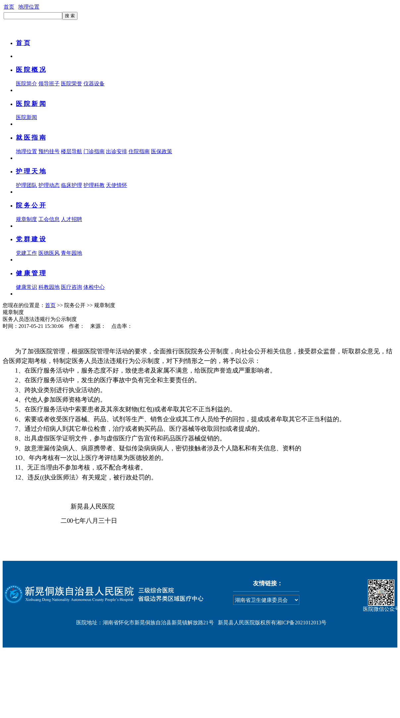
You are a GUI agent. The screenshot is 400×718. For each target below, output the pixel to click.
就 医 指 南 (31, 137)
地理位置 (28, 7)
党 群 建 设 (31, 239)
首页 (9, 7)
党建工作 (26, 253)
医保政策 (161, 151)
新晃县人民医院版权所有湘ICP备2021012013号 (272, 622)
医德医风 (49, 253)
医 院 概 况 (31, 69)
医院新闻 (26, 117)
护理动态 (49, 185)
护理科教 (94, 185)
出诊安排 (116, 151)
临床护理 (71, 185)
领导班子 (49, 83)
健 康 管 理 (31, 273)
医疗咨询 (71, 287)
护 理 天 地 (31, 171)
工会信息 (49, 219)
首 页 (23, 42)
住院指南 (139, 151)
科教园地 (49, 287)
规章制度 (26, 219)
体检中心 (94, 287)
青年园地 (71, 253)
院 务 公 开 (31, 205)
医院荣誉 (71, 83)
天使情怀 (116, 185)
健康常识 (26, 287)
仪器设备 (94, 83)
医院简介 (26, 83)
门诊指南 (94, 151)
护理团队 (26, 185)
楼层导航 (71, 151)
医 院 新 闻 (31, 103)
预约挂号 (49, 151)
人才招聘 (71, 219)
